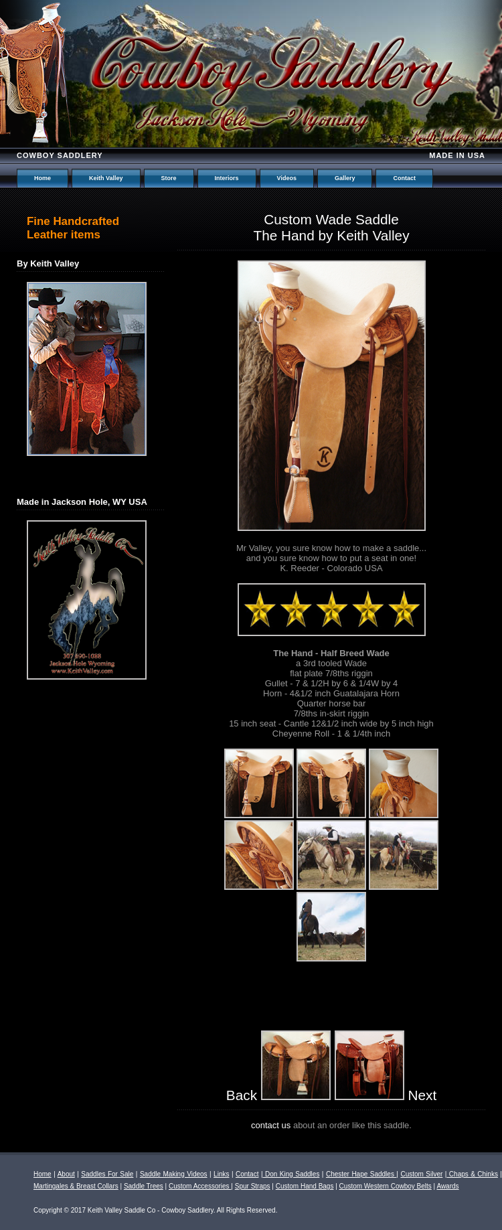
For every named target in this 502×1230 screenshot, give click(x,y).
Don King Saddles (291, 1174)
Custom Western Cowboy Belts (385, 1186)
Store (169, 178)
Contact (404, 178)
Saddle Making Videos (173, 1174)
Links (221, 1174)
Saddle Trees (143, 1186)
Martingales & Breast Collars (75, 1186)
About (66, 1174)
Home (42, 178)
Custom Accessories (200, 1186)
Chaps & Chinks (472, 1174)
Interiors (227, 178)
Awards (447, 1186)
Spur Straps (252, 1186)
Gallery (345, 178)
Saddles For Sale (107, 1174)
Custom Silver (421, 1174)
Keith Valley (106, 178)
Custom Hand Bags (305, 1186)
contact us (270, 1125)
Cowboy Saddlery (60, 155)
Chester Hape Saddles (361, 1174)
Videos (287, 178)
